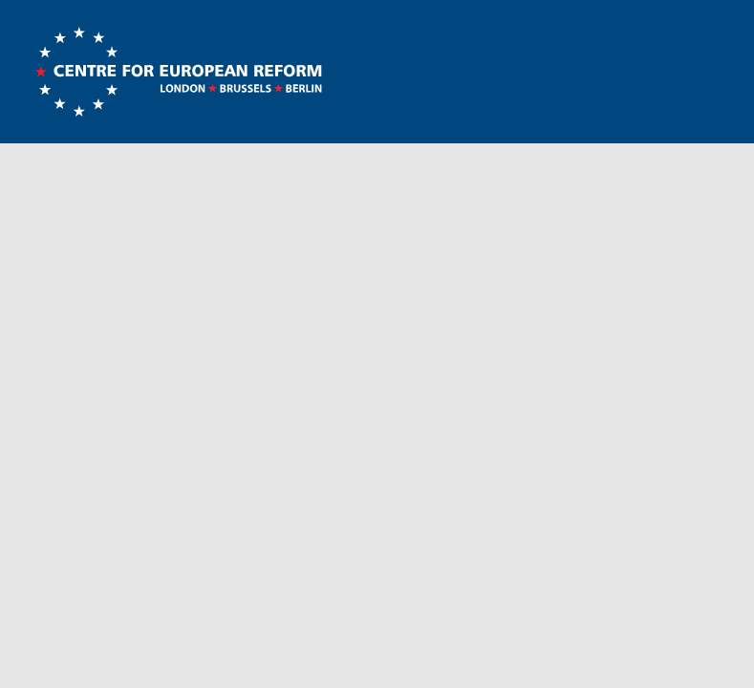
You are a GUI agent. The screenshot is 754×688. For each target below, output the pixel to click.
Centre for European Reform (178, 71)
